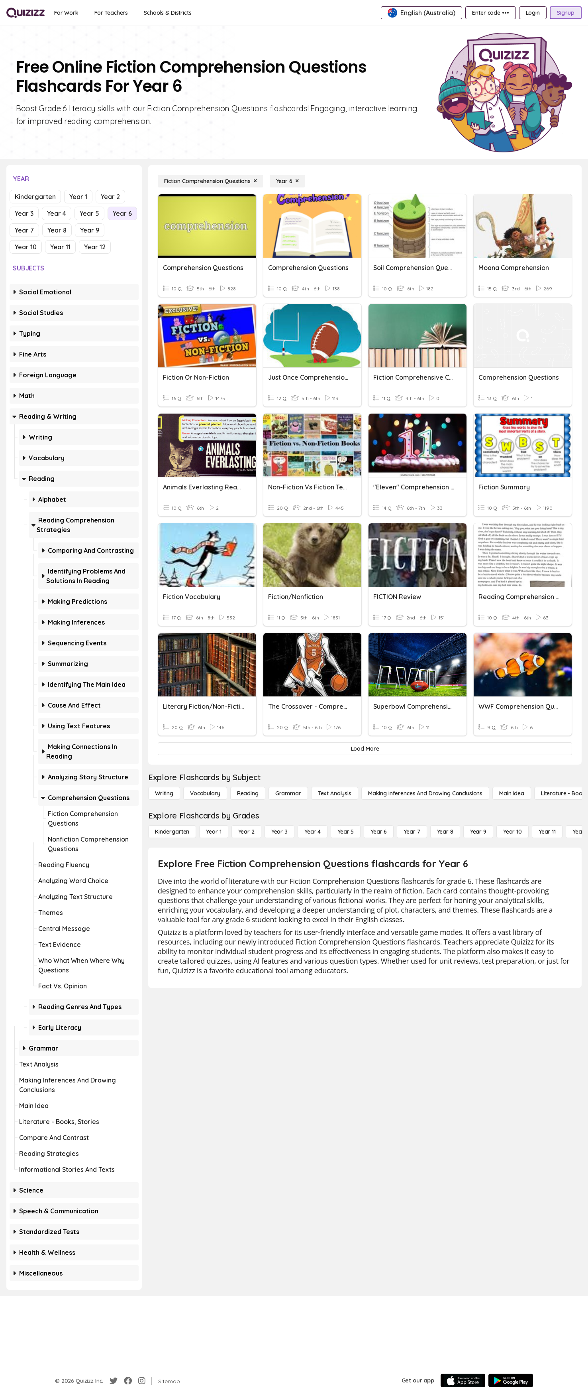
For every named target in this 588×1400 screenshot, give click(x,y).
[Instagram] (141, 1380)
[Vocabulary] (205, 793)
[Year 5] (346, 831)
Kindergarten (35, 197)
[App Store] (463, 1380)
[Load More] (365, 748)
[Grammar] (288, 793)
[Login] (533, 12)
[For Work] (66, 12)
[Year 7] (412, 831)
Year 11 (60, 247)
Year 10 (26, 247)
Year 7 (24, 230)
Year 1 (78, 197)
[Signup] (566, 12)
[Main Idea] (511, 793)
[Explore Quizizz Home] (25, 13)
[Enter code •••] (490, 12)
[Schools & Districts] (167, 12)
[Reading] (247, 793)
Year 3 (24, 213)
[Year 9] (478, 831)
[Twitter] (114, 1380)
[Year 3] (279, 831)
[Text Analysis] (334, 793)
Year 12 (95, 247)
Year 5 (89, 213)
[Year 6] (287, 181)
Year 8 (57, 230)
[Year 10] (512, 831)
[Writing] (164, 793)
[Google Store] (510, 1380)
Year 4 (56, 213)
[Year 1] (213, 831)
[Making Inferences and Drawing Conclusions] (425, 793)
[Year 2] (246, 831)
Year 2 (110, 197)
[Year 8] (445, 831)
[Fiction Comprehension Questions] (210, 181)
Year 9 (89, 230)
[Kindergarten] (172, 831)
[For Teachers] (111, 12)
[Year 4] (312, 831)
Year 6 (122, 213)
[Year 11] (547, 831)
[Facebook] (128, 1380)
